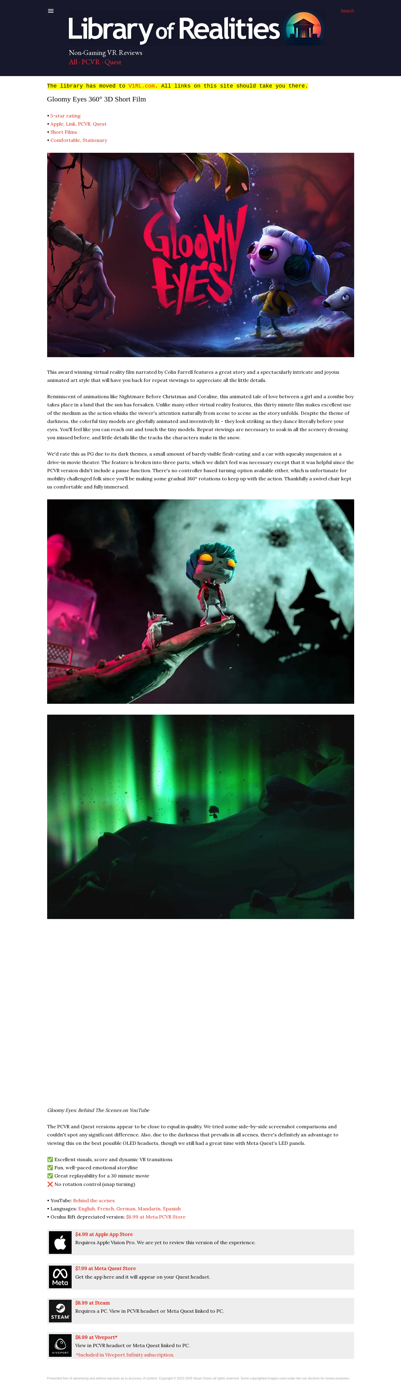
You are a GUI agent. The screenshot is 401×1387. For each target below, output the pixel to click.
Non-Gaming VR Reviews (105, 52)
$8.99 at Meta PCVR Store (156, 1217)
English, (87, 1209)
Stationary (94, 140)
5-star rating (65, 116)
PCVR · (92, 61)
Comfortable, (66, 140)
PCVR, (85, 124)
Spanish (172, 1209)
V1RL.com (142, 86)
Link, (72, 124)
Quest (114, 61)
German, (127, 1209)
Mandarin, (150, 1209)
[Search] (347, 11)
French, (106, 1209)
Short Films (63, 132)
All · (74, 61)
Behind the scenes (94, 1200)
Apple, (58, 124)
